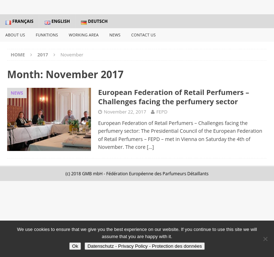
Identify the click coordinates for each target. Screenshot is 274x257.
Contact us (143, 34)
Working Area (84, 34)
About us (15, 34)
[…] (150, 146)
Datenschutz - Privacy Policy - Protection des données (144, 246)
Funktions (47, 34)
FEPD (161, 112)
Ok (75, 246)
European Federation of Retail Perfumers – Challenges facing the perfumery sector (173, 96)
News (114, 34)
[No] (265, 238)
